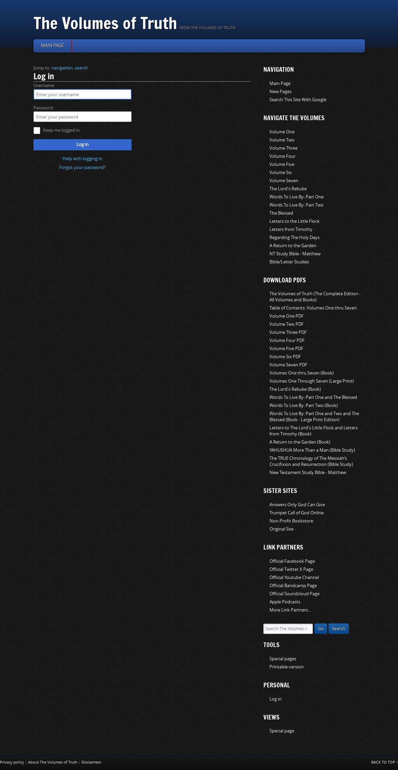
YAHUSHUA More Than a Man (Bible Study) (312, 450)
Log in (82, 144)
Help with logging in (82, 158)
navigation (62, 67)
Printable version (287, 666)
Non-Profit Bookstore (291, 520)
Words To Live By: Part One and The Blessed (313, 397)
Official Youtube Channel (294, 577)
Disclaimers (91, 762)
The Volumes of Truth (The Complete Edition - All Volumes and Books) (315, 296)
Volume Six (281, 172)
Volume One (282, 131)
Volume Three (284, 148)
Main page (52, 45)
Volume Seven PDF (288, 364)
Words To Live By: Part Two (297, 205)
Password (43, 107)
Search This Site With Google (298, 99)
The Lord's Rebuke (288, 188)
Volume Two (282, 140)
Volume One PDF (287, 316)
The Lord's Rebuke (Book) (295, 389)
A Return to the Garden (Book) (300, 442)
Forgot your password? (82, 167)
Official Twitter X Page (291, 569)
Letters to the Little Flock (295, 221)
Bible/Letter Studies (289, 261)
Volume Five (282, 164)
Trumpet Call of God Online (297, 512)
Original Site (282, 529)
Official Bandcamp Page (293, 585)
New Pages (280, 91)
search (81, 67)
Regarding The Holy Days (295, 237)
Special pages (283, 658)
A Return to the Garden (293, 245)
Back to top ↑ (384, 762)
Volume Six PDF (285, 356)
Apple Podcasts (285, 601)
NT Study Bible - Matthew (295, 253)
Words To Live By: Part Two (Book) (304, 405)
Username (43, 85)
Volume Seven (284, 180)
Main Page (280, 83)
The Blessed (281, 213)
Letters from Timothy (291, 229)
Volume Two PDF (287, 324)
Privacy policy (12, 762)
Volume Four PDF (287, 340)
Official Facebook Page (292, 561)
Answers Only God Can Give (297, 504)
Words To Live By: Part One (297, 196)
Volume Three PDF (288, 332)
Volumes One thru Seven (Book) (302, 373)
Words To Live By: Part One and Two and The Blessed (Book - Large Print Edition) (314, 416)
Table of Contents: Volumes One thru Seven (313, 308)
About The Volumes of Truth (52, 762)
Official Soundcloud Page (295, 593)
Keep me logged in (61, 130)
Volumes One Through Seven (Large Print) (312, 381)
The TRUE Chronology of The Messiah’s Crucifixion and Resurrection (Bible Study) (311, 461)
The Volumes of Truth (105, 23)
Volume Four (283, 156)
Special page (282, 730)
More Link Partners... (290, 610)
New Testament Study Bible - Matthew (308, 472)
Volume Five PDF (286, 348)
